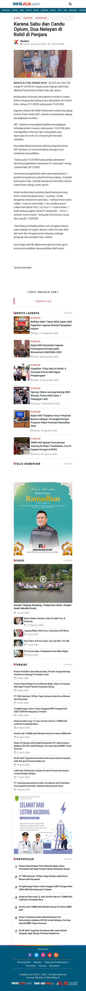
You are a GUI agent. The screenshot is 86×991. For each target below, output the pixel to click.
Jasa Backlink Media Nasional (47, 940)
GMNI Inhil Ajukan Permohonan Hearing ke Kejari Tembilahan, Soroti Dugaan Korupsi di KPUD (51, 446)
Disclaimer (54, 965)
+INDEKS (68, 313)
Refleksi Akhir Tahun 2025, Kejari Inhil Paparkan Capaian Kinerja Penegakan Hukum (51, 325)
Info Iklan (31, 965)
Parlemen (73, 10)
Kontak (42, 965)
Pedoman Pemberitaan (56, 962)
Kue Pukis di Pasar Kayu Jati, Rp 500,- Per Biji (46, 641)
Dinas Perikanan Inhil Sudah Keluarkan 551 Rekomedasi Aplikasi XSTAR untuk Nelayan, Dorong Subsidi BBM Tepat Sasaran (42, 746)
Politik (29, 10)
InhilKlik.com (43, 301)
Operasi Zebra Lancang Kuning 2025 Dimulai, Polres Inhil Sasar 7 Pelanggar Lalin (50, 395)
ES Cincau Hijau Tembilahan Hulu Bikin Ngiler (46, 651)
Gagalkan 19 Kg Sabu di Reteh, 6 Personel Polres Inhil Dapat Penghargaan (48, 372)
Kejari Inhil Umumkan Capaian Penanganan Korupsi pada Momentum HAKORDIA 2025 (47, 349)
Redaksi (38, 962)
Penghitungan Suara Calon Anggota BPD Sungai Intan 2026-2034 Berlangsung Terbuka (45, 888)
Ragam (36, 10)
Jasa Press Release (23, 940)
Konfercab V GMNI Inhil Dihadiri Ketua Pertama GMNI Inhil (42, 733)
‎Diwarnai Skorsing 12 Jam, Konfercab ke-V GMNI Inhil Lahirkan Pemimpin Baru (45, 898)
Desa (65, 10)
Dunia (52, 10)
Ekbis (22, 10)
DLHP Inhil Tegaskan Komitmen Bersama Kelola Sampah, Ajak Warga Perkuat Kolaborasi (43, 932)
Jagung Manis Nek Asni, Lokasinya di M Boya (46, 630)
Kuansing (41, 18)
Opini (59, 10)
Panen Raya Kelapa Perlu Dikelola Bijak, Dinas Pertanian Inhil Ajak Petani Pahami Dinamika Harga (44, 867)
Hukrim (15, 10)
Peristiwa (6, 10)
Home (17, 18)
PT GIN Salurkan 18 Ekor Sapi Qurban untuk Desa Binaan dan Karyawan (43, 877)
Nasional (44, 10)
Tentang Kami (24, 962)
